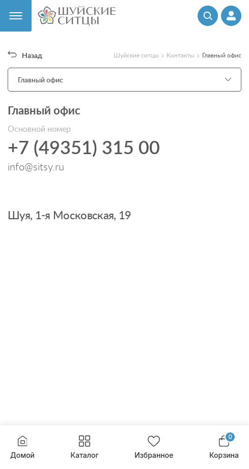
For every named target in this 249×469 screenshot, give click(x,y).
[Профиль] (231, 16)
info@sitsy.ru (36, 166)
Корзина (224, 447)
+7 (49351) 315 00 (84, 147)
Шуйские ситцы (136, 55)
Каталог (85, 447)
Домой (22, 447)
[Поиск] (208, 16)
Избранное (153, 447)
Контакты (181, 55)
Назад (25, 55)
